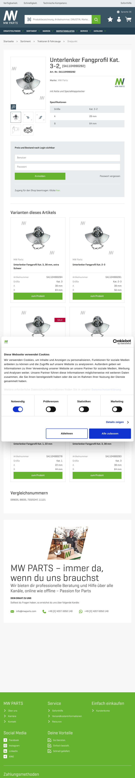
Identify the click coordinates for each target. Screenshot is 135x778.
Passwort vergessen (110, 176)
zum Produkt (38, 296)
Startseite (9, 41)
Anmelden (40, 176)
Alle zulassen (110, 433)
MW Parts (18, 259)
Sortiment (33, 31)
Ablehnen (67, 433)
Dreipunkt (72, 41)
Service (85, 31)
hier (58, 190)
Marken (48, 31)
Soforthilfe (126, 3)
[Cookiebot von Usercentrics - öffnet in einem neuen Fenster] (115, 341)
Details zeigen (115, 422)
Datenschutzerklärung (106, 389)
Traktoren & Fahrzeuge (49, 41)
